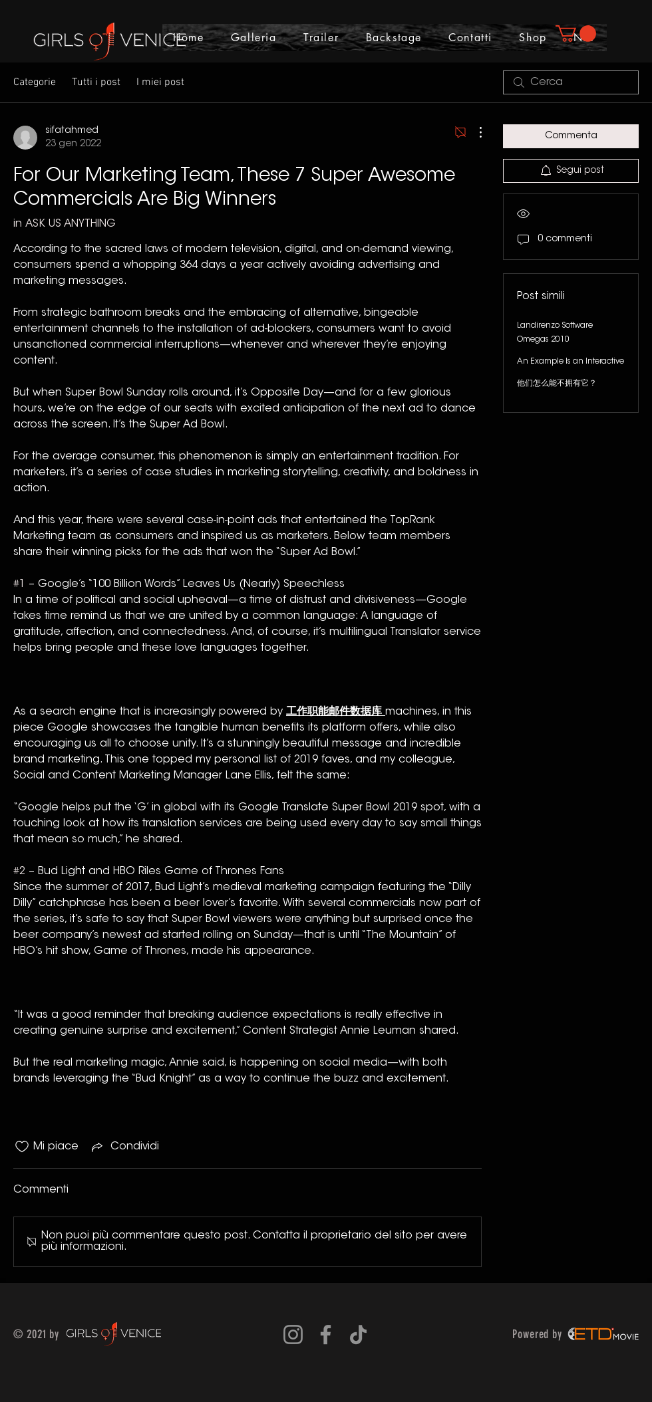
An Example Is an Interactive (570, 362)
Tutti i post (96, 82)
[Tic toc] (358, 1334)
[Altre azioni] (474, 132)
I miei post (160, 82)
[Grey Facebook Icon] (326, 1334)
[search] (571, 82)
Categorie (34, 82)
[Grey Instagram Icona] (293, 1334)
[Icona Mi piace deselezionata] (22, 1147)
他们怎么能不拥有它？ (557, 384)
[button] (576, 33)
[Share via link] (124, 1147)
